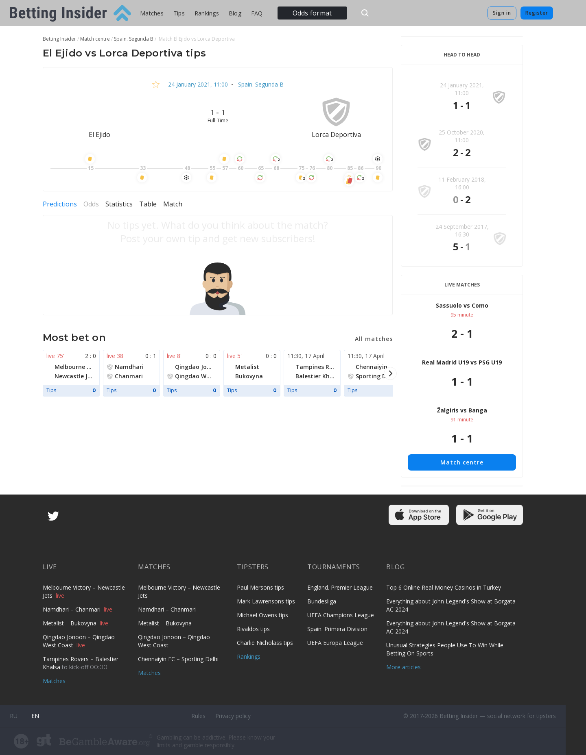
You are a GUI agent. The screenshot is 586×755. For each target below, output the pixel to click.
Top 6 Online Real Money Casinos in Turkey (443, 587)
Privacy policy (233, 716)
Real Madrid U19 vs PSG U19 (462, 362)
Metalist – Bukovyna (70, 623)
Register (536, 12)
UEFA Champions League (340, 615)
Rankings (207, 13)
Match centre (461, 462)
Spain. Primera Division (337, 629)
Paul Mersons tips (260, 587)
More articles (403, 667)
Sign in (502, 12)
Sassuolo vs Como (462, 305)
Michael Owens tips (262, 615)
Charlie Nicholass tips (265, 643)
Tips (179, 13)
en (35, 716)
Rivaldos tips (253, 629)
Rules (198, 716)
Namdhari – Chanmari (72, 609)
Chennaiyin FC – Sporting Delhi (178, 659)
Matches (152, 13)
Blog (235, 13)
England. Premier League (340, 587)
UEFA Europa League (335, 643)
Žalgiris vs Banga (462, 410)
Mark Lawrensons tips (266, 601)
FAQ (257, 13)
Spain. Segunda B (260, 84)
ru (13, 716)
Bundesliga (321, 601)
